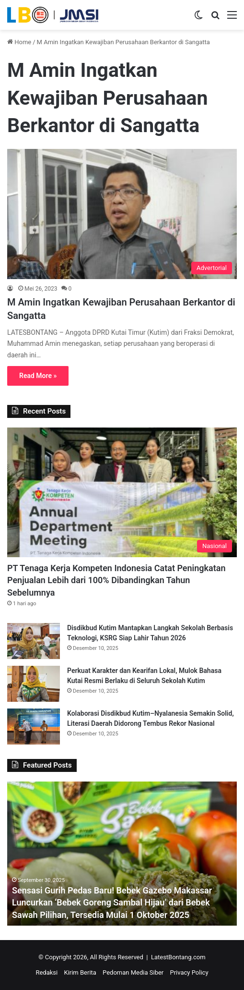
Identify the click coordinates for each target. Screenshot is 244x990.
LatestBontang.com (178, 957)
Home (19, 42)
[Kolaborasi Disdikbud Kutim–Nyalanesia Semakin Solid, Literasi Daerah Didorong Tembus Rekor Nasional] (33, 727)
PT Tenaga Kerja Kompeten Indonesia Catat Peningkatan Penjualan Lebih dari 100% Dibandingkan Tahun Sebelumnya (116, 580)
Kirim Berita (80, 972)
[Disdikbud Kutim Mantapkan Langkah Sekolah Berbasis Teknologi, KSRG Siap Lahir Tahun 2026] (33, 641)
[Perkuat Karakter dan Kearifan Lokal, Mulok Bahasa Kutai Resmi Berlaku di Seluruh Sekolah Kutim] (33, 684)
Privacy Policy (189, 972)
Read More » (38, 375)
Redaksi (46, 972)
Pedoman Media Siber (133, 972)
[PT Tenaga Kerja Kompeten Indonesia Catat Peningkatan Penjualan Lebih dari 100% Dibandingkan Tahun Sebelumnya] (122, 492)
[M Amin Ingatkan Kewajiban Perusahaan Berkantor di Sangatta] (122, 214)
